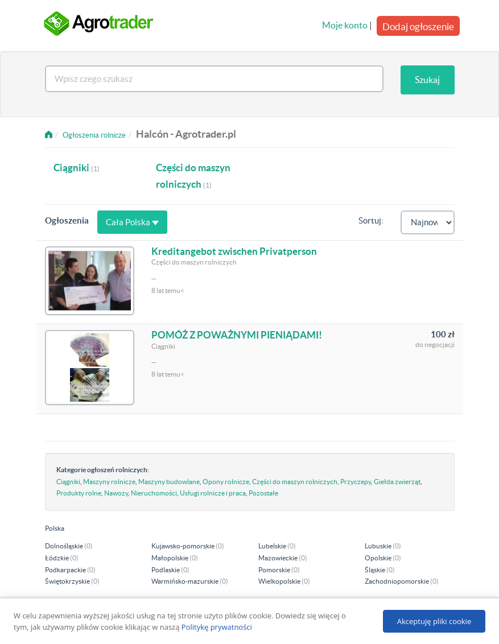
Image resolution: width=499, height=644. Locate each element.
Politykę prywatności (217, 627)
